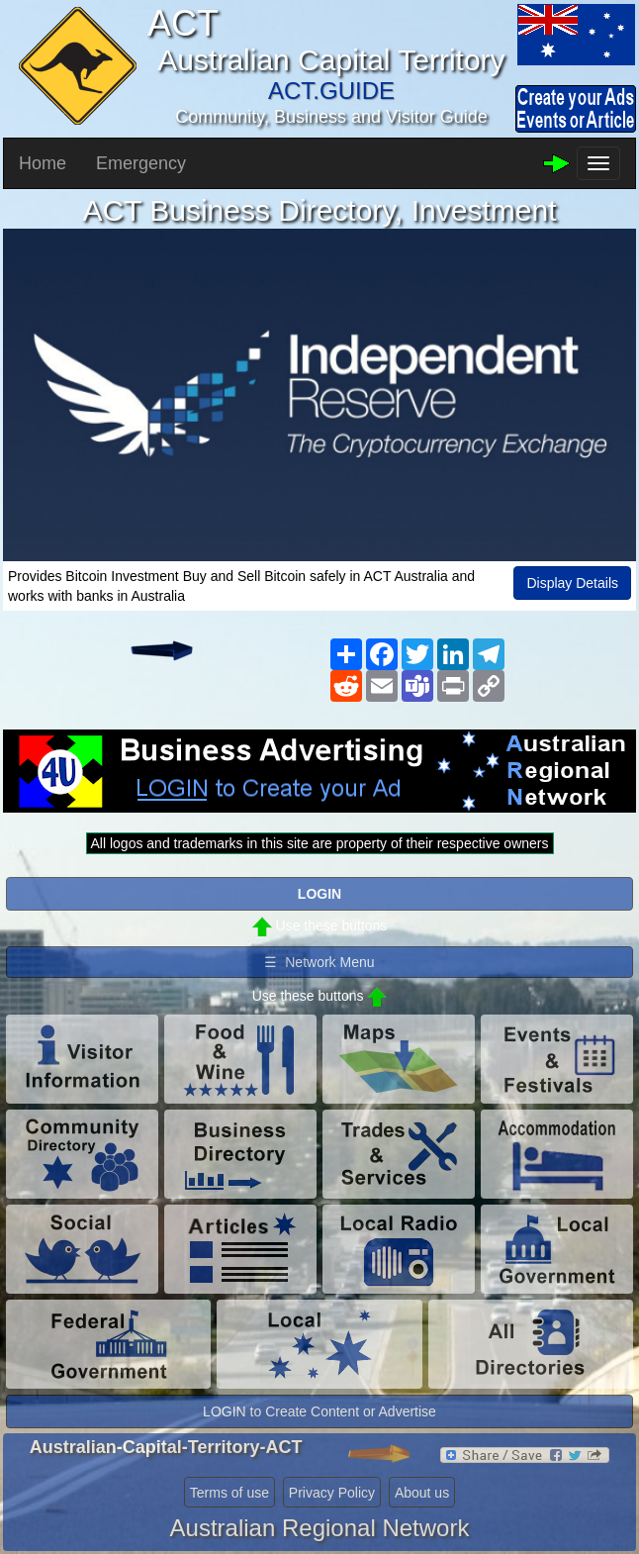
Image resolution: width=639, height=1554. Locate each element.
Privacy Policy (332, 1493)
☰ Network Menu (319, 962)
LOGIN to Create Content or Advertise (319, 1411)
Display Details (572, 583)
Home (42, 163)
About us (422, 1493)
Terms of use (229, 1493)
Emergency (141, 163)
